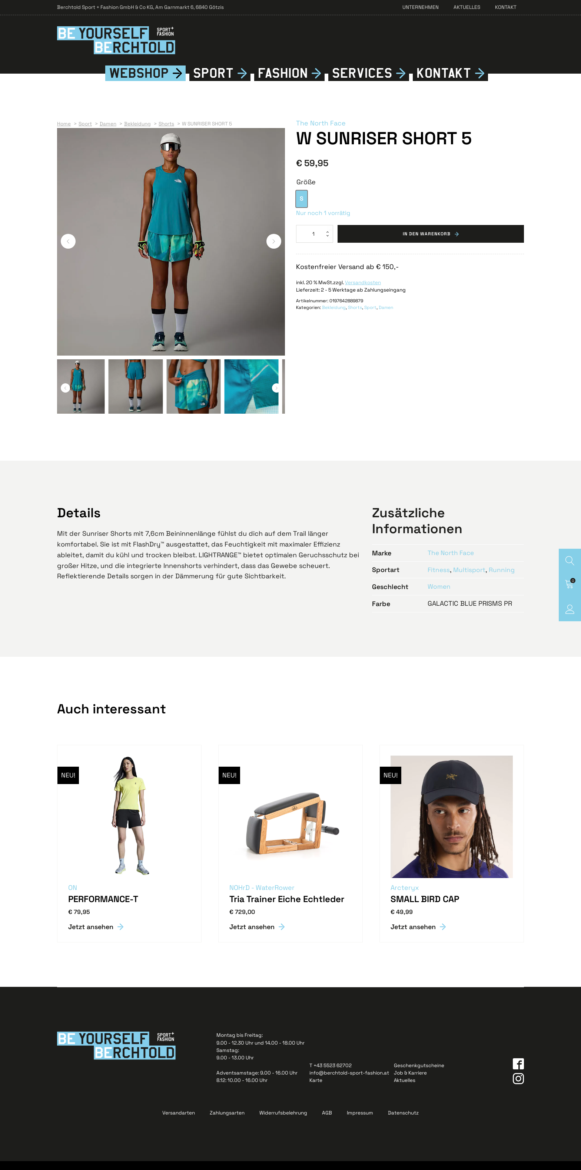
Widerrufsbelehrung (283, 1122)
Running (504, 578)
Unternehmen (420, 7)
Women (439, 595)
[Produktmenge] (314, 243)
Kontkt (443, 82)
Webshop (139, 82)
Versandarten (178, 1122)
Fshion (283, 82)
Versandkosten (363, 291)
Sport (213, 82)
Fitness (439, 578)
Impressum (360, 1122)
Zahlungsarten (227, 1122)
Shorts (355, 317)
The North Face (321, 132)
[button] (68, 250)
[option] (301, 207)
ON (73, 896)
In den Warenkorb (427, 243)
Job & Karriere (410, 1082)
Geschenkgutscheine (419, 1074)
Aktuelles (467, 7)
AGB (327, 1122)
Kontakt (506, 7)
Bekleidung (334, 317)
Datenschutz (403, 1122)
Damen (386, 317)
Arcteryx (405, 896)
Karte (315, 1089)
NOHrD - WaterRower (262, 896)
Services (362, 82)
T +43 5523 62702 (330, 1074)
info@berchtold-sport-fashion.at (349, 1082)
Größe (306, 190)
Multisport (470, 578)
